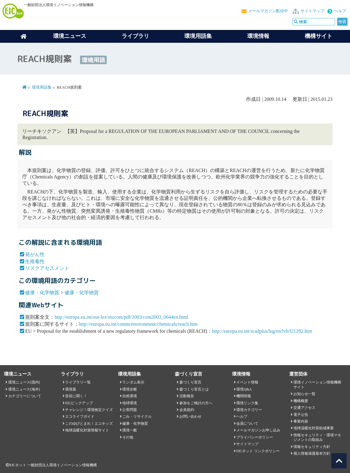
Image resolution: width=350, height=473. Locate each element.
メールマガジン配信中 (268, 11)
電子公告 (300, 415)
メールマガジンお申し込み (258, 430)
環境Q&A (244, 389)
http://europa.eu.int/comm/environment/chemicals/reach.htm (138, 324)
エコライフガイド (79, 416)
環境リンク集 (247, 403)
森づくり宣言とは (194, 389)
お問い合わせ (190, 416)
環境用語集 (198, 36)
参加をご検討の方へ (195, 403)
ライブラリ (135, 36)
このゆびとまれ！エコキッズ (89, 423)
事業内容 (300, 421)
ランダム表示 (133, 382)
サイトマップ (312, 11)
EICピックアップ (79, 403)
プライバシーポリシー (254, 437)
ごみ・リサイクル (137, 416)
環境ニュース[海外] (24, 389)
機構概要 (300, 401)
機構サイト (318, 36)
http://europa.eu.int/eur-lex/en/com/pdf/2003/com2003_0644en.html (121, 317)
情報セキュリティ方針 (311, 447)
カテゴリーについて (24, 396)
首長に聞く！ (76, 396)
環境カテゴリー (249, 410)
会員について (247, 423)
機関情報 (243, 396)
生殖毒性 (35, 261)
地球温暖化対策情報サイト (87, 430)
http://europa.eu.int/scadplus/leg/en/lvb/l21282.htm (262, 331)
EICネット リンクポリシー (258, 451)
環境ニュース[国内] (24, 382)
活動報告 (186, 396)
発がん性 (35, 254)
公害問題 (129, 410)
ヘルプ (340, 11)
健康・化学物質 (42, 292)
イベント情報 (247, 382)
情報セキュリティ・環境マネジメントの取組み (317, 437)
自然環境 (129, 396)
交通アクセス (304, 407)
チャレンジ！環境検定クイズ (89, 410)
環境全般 (129, 389)
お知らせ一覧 (304, 394)
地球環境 (129, 403)
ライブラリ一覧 (78, 382)
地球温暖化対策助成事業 (313, 428)
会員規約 (186, 410)
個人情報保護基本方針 (311, 453)
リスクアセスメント (47, 268)
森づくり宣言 (190, 382)
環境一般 (129, 430)
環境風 (70, 389)
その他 (127, 437)
